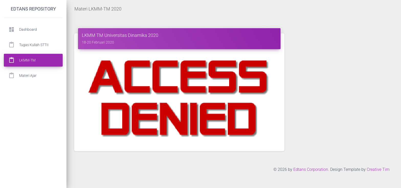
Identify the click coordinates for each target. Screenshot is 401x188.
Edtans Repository (33, 9)
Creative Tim (378, 169)
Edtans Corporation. (311, 169)
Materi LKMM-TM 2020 (97, 9)
